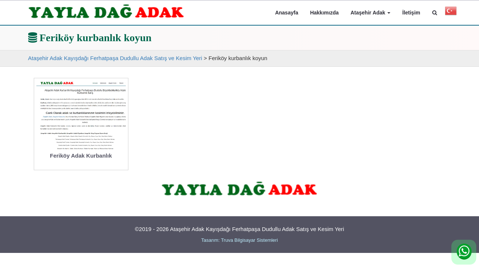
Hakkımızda (324, 13)
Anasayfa (286, 13)
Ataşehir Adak (371, 13)
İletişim (411, 13)
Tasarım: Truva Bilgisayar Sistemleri (239, 240)
